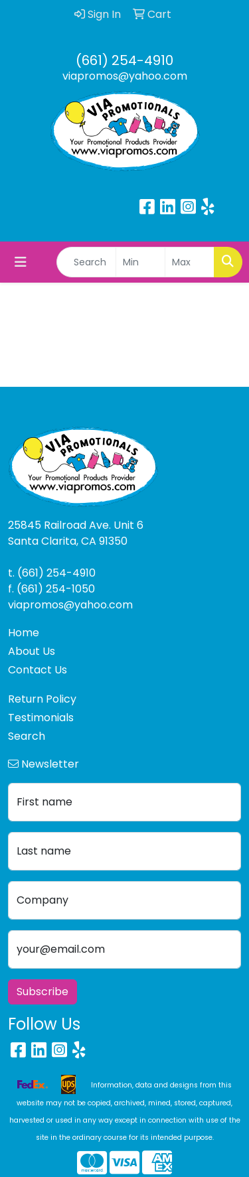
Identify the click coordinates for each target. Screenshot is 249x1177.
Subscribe (42, 991)
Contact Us (37, 669)
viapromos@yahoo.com (124, 76)
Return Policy (42, 699)
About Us (31, 651)
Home (23, 632)
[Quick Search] (86, 262)
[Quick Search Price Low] (140, 262)
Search (26, 736)
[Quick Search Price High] (189, 262)
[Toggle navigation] (21, 262)
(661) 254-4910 (124, 60)
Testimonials (41, 717)
